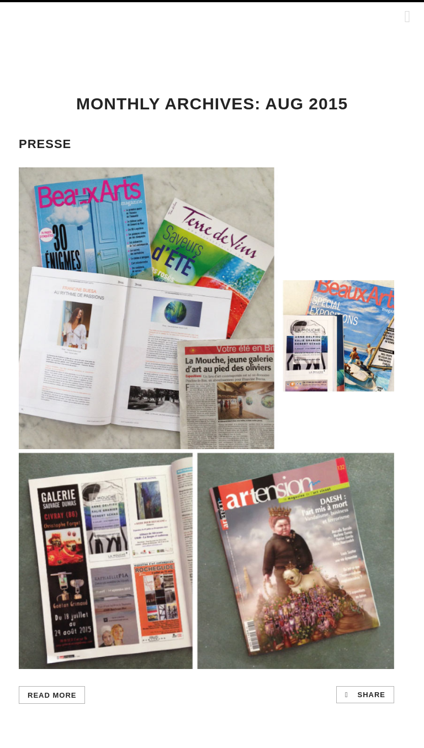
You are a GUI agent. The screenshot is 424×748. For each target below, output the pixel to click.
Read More (52, 695)
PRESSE (45, 144)
